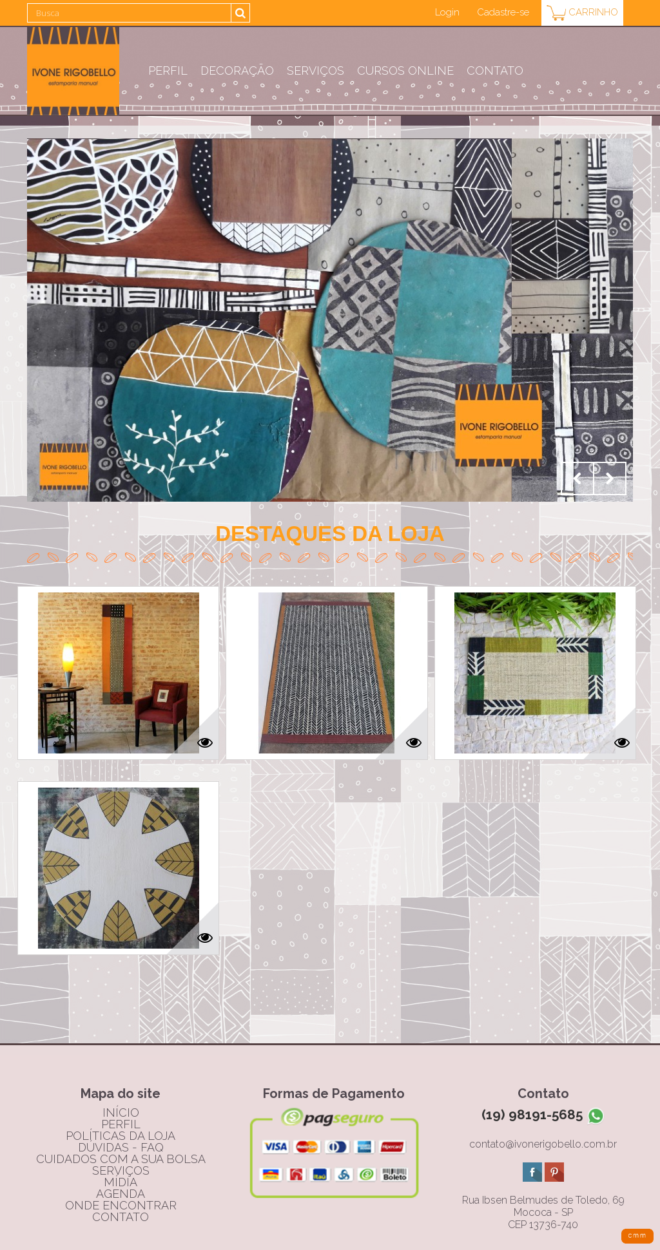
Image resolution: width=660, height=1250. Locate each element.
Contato (495, 70)
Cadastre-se (503, 12)
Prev (577, 478)
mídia (120, 1182)
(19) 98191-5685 (543, 1114)
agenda (120, 1193)
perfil (121, 1124)
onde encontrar (121, 1205)
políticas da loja (120, 1135)
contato (120, 1217)
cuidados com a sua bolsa (121, 1159)
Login (447, 12)
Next (609, 478)
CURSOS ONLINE (405, 70)
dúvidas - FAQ (121, 1147)
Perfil (168, 70)
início (120, 1112)
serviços (121, 1170)
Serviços (315, 70)
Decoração (237, 70)
